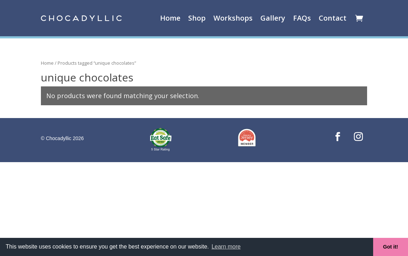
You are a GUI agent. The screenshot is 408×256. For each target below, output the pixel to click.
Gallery (272, 18)
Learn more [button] (226, 247)
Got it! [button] (390, 247)
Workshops (233, 18)
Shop (197, 18)
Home (170, 18)
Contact (332, 18)
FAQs (302, 18)
